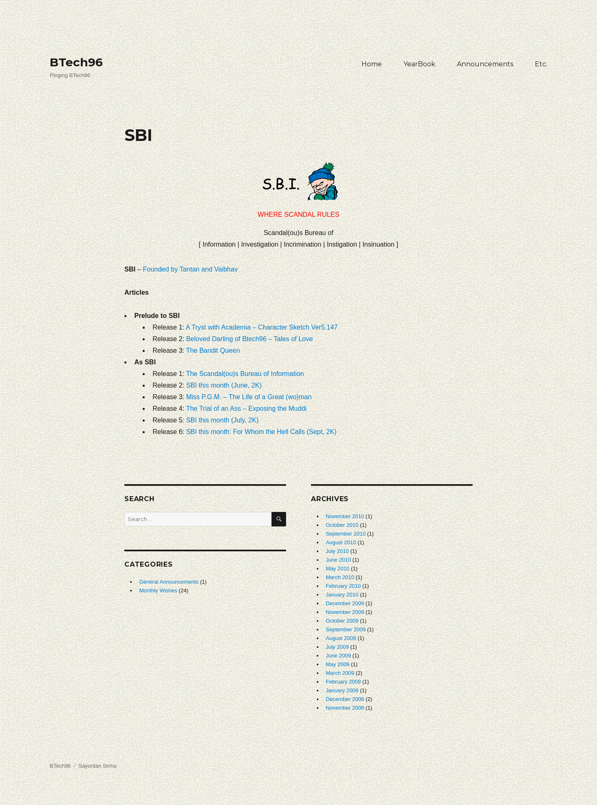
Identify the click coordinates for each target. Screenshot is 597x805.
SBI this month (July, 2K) (222, 420)
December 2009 (345, 603)
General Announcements (169, 582)
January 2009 (342, 690)
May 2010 (337, 568)
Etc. (541, 64)
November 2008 (345, 708)
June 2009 (338, 655)
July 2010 (337, 551)
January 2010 (342, 595)
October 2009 (342, 621)
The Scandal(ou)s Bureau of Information (245, 373)
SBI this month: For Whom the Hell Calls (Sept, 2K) (261, 431)
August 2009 (341, 638)
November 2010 (345, 516)
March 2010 (340, 577)
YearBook (419, 64)
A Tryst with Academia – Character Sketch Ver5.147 (261, 327)
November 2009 (345, 612)
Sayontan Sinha (97, 766)
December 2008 (345, 699)
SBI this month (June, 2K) (224, 385)
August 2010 (341, 542)
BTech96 (76, 62)
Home (372, 64)
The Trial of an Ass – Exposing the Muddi (246, 408)
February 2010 (343, 586)
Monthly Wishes (158, 590)
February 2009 (343, 682)
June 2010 (338, 560)
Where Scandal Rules (299, 190)
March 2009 (340, 673)
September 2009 (346, 629)
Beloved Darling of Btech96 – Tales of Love (249, 338)
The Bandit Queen (213, 350)
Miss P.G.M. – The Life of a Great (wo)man (249, 396)
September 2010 (346, 534)
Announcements (485, 64)
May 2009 (337, 664)
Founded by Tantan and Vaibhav (190, 269)
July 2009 (337, 647)
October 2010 (342, 525)
